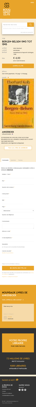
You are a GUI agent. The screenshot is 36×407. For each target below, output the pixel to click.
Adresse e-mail (6, 231)
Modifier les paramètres (7, 253)
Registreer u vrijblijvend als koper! (10, 276)
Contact (4, 391)
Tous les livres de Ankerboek (18, 148)
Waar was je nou (8, 306)
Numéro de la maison (8, 187)
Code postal (5, 193)
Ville (3, 200)
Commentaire (5, 221)
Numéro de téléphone (8, 214)
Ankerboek (8, 132)
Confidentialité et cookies (8, 395)
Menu (32, 2)
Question (13, 160)
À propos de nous (6, 389)
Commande (5, 160)
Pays (3, 206)
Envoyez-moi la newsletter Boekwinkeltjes (13, 247)
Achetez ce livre (18, 66)
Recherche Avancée (27, 32)
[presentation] (14, 258)
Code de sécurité (6, 251)
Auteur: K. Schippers (9, 314)
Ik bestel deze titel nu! (18, 268)
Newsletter (5, 244)
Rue (3, 181)
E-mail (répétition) (6, 237)
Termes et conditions (7, 393)
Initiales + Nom (6, 174)
